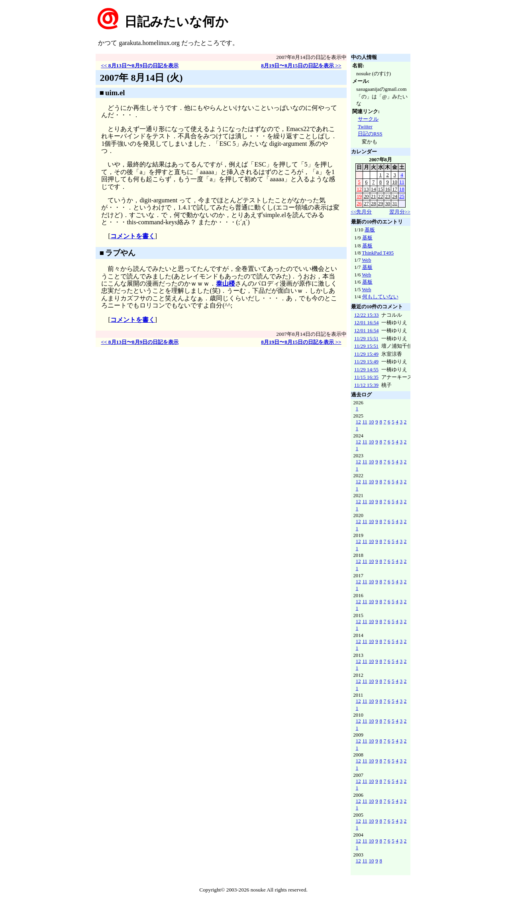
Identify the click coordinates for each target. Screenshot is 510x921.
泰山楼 (225, 283)
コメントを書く (132, 236)
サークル (368, 119)
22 (380, 196)
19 (359, 196)
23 (387, 196)
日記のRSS (370, 134)
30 (387, 203)
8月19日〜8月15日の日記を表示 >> (301, 66)
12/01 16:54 (366, 322)
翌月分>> (399, 212)
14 (373, 189)
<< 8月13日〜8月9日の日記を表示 (139, 66)
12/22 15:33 (366, 315)
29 (380, 203)
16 (387, 189)
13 (366, 189)
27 (366, 203)
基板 (370, 230)
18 (401, 189)
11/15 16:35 (366, 377)
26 (359, 203)
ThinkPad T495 (378, 253)
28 (373, 203)
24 (394, 196)
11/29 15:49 (366, 354)
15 (380, 189)
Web (366, 260)
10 (394, 182)
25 (401, 196)
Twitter (365, 126)
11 (401, 182)
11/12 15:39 (366, 385)
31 (394, 203)
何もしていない (380, 297)
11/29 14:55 (366, 369)
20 (366, 196)
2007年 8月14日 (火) (141, 78)
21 (373, 196)
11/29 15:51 (366, 338)
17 (394, 189)
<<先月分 (361, 212)
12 (359, 189)
